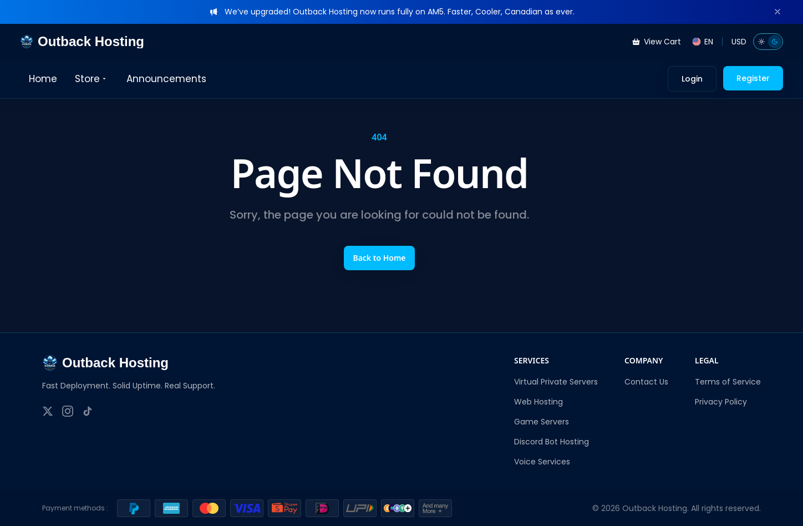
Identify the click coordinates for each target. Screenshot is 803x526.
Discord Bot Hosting (551, 441)
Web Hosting (538, 401)
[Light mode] (761, 41)
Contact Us (646, 381)
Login (692, 78)
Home (43, 78)
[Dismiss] (777, 11)
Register (753, 78)
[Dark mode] (774, 41)
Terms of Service (728, 381)
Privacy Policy (721, 401)
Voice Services (542, 461)
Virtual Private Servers (556, 381)
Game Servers (541, 421)
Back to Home (379, 257)
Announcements (166, 78)
